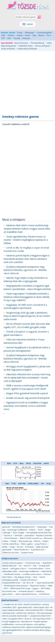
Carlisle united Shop (10, 544)
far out (20, 547)
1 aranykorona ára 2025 (12, 604)
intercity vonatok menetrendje (14, 616)
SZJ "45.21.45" (28, 582)
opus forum (7, 633)
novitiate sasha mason (32, 574)
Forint (27, 35)
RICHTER (37, 463)
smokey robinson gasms (12, 563)
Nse (35, 565)
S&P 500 (21, 483)
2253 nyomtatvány (44, 613)
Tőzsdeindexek (37, 43)
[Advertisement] (27, 81)
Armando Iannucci (26, 591)
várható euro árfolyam (25, 613)
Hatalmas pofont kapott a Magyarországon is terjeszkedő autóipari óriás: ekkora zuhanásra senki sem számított (27, 258)
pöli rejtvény (39, 624)
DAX (7, 483)
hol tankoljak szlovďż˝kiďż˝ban (39, 532)
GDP (3, 35)
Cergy (12, 547)
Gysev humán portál (45, 582)
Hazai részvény (21, 43)
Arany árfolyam (8, 48)
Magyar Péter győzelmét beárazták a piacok (27, 393)
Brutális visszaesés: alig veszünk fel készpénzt (28, 398)
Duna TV (27, 565)
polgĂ (45, 541)
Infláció (11, 35)
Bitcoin (41, 35)
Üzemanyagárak (44, 32)
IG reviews (29, 547)
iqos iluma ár (26, 621)
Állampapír (29, 32)
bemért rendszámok (32, 604)
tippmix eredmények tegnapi (38, 627)
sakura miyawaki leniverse (26, 594)
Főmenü (47, 574)
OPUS (46, 463)
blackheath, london (12, 574)
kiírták (4, 547)
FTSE (13, 483)
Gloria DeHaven (10, 538)
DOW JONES (33, 483)
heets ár (28, 619)
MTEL (28, 463)
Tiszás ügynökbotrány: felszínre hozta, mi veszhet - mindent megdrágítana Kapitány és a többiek (26, 240)
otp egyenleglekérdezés (12, 630)
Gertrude (18, 535)
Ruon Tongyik (18, 532)
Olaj (34, 35)
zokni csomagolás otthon (12, 619)
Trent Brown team (32, 563)
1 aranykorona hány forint (39, 616)
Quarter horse (27, 552)
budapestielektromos (11, 582)
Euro (49, 35)
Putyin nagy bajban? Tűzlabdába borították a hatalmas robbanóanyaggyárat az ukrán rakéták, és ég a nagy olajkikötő (27, 297)
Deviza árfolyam (42, 45)
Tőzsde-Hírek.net (14, 517)
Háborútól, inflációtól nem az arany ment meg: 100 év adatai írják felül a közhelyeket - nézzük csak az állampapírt (27, 377)
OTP (3, 38)
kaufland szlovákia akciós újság (37, 630)
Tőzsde (17, 38)
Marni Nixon (7, 577)
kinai (35, 577)
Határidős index (25, 45)
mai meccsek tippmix (24, 624)
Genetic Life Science (29, 580)
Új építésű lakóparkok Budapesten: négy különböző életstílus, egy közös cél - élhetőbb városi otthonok (25, 270)
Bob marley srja (25, 541)
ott (20, 565)
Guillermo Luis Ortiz (10, 552)
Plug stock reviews (37, 585)
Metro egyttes (27, 544)
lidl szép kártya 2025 (41, 619)
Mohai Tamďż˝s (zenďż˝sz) (31, 538)
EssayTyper (42, 527)
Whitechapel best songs (20, 588)
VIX (42, 483)
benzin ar (8, 535)
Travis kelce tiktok (35, 568)
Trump (19, 32)
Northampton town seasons (16, 585)
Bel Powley (45, 588)
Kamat (19, 35)
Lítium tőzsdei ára (21, 549)
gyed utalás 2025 (25, 607)
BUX (9, 38)
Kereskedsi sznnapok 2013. (23, 527)
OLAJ (48, 483)
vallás (50, 585)
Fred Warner (44, 594)
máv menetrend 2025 (34, 610)
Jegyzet (35, 588)
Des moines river (9, 591)
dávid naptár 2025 (41, 607)
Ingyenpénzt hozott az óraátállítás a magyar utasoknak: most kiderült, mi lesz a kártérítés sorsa (26, 405)
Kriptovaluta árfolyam (27, 48)
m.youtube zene (37, 549)
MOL (22, 463)
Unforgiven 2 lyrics (18, 568)
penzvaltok (29, 535)
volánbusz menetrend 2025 (13, 627)
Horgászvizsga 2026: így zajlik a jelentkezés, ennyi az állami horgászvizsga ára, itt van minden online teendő (27, 316)
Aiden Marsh (46, 571)
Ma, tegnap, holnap (23, 577)
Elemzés (26, 38)
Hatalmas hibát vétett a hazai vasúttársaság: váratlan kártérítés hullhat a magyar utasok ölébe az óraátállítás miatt (27, 228)
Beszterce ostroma (44, 535)
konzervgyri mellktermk (17, 530)
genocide (6, 527)
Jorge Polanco (41, 544)
